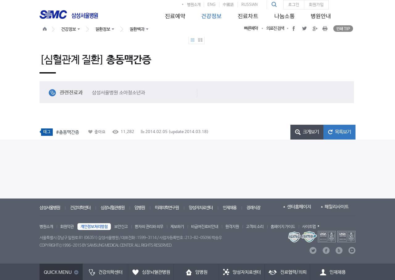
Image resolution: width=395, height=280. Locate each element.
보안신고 (121, 226)
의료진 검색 (275, 28)
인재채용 (229, 207)
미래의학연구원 (167, 207)
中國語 (228, 4)
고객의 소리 (255, 226)
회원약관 (67, 226)
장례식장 (253, 207)
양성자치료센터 (201, 207)
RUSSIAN (249, 4)
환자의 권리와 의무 (149, 226)
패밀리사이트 (337, 206)
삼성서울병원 (50, 207)
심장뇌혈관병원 (112, 207)
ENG (211, 4)
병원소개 (194, 4)
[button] (275, 4)
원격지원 (232, 226)
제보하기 (177, 226)
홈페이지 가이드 (283, 226)
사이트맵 (309, 226)
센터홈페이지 (299, 206)
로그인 (293, 4)
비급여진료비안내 (204, 226)
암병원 (140, 207)
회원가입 (316, 4)
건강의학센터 (80, 207)
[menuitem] (174, 14)
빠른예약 (251, 28)
